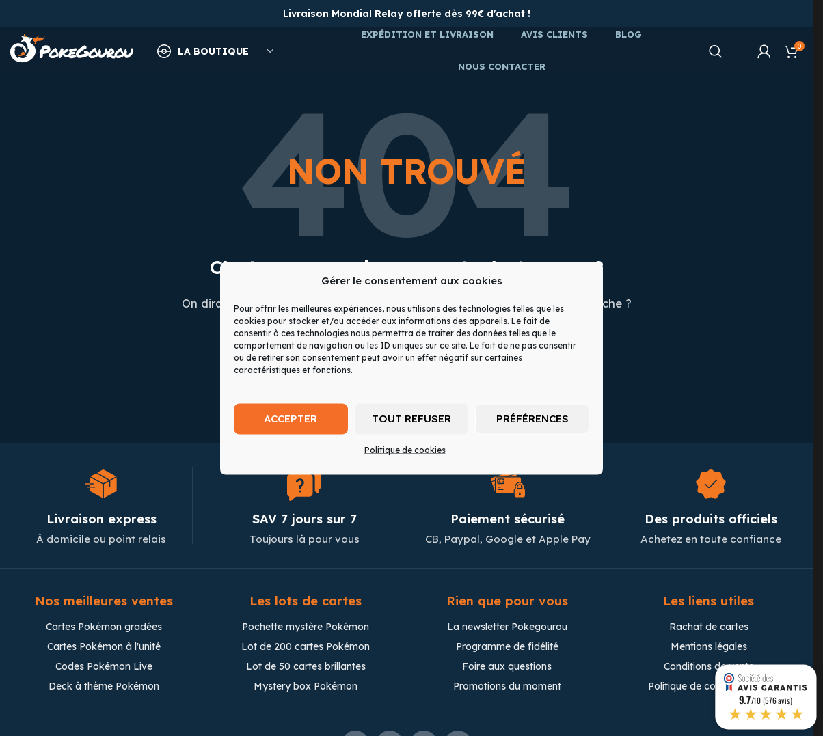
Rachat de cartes (708, 627)
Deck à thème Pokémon (104, 687)
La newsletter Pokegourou (507, 627)
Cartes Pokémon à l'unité (104, 647)
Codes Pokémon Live (103, 667)
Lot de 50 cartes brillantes (306, 667)
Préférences (532, 418)
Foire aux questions (507, 667)
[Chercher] (715, 51)
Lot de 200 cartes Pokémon (305, 647)
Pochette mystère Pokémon (305, 627)
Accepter (290, 418)
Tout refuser (411, 418)
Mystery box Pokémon (305, 687)
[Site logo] (71, 50)
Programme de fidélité (507, 647)
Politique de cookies (405, 449)
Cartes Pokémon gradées (104, 627)
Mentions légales (709, 647)
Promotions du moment (507, 687)
